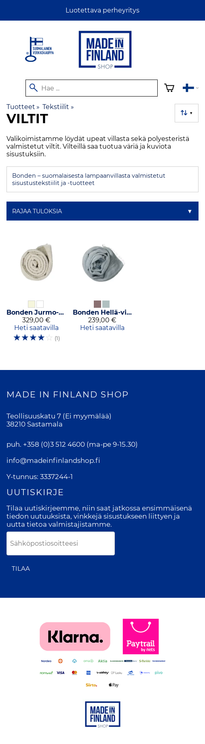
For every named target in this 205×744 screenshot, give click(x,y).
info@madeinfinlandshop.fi (53, 460)
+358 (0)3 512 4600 (54, 444)
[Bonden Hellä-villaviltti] (103, 291)
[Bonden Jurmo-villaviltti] (36, 291)
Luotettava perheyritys (102, 10)
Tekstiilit (58, 107)
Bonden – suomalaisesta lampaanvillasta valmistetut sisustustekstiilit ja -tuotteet (88, 179)
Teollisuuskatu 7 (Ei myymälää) (59, 416)
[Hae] (91, 88)
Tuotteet (23, 107)
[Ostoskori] (169, 89)
